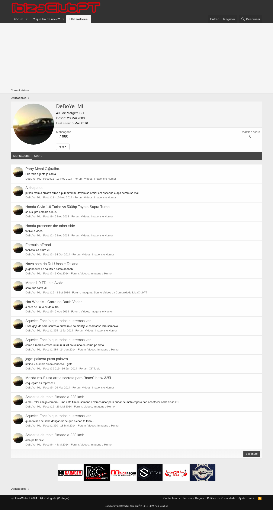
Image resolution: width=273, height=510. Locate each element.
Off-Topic (94, 368)
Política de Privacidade (221, 498)
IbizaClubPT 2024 (24, 498)
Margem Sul (75, 113)
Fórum (18, 19)
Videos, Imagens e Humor (100, 178)
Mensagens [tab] (21, 155)
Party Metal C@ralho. (42, 169)
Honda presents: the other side (50, 226)
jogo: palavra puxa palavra (46, 359)
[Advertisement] (136, 55)
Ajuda (241, 498)
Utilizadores (79, 19)
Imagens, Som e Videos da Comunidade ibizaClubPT (114, 292)
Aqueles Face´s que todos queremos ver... (59, 321)
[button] (26, 19)
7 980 (63, 136)
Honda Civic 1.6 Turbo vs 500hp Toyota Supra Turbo (67, 207)
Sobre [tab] (38, 155)
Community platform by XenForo (136, 506)
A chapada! (34, 188)
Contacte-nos (171, 498)
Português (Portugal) (54, 498)
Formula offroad (38, 245)
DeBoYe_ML (33, 178)
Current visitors (20, 90)
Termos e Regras (193, 498)
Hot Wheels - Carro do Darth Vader (53, 302)
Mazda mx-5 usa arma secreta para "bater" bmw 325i (68, 378)
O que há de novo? (46, 19)
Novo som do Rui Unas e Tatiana (51, 264)
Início (251, 498)
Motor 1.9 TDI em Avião (44, 283)
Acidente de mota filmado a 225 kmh (54, 397)
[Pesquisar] (250, 19)
